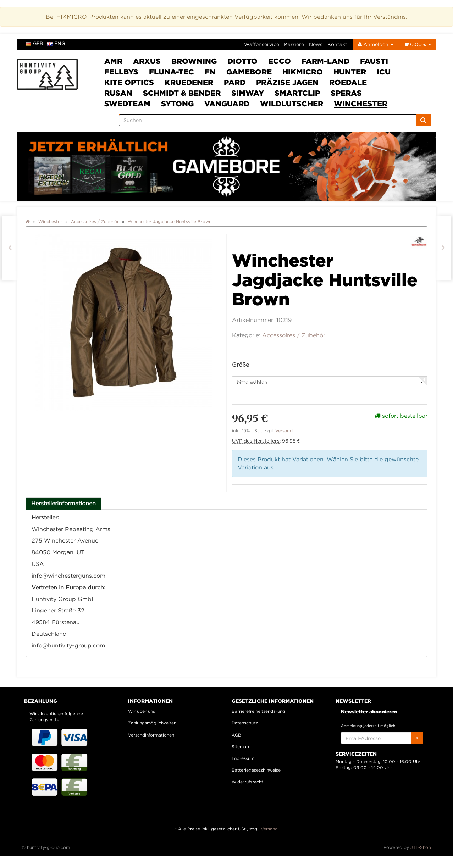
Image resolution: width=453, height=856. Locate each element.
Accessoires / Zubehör (293, 335)
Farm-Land (325, 61)
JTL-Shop (420, 847)
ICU (384, 71)
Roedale (348, 82)
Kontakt (337, 44)
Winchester (360, 103)
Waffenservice (261, 44)
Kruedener (189, 82)
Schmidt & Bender (182, 93)
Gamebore (249, 71)
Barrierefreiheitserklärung (258, 711)
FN (210, 71)
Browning (194, 61)
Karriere (294, 44)
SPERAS (346, 93)
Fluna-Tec (171, 71)
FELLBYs (121, 71)
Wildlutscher (291, 103)
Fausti (374, 61)
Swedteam (127, 103)
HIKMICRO (302, 71)
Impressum (243, 758)
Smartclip (297, 93)
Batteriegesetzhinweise (256, 770)
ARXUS (147, 61)
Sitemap (240, 746)
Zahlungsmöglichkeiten (152, 723)
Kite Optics (129, 82)
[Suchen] (267, 120)
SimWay (247, 93)
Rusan (118, 93)
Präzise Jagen (287, 82)
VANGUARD (226, 103)
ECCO (279, 61)
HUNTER (349, 71)
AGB (236, 735)
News (315, 44)
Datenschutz (245, 723)
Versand (284, 430)
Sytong (177, 103)
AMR (113, 61)
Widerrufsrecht (247, 781)
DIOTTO (242, 61)
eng (56, 43)
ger (34, 43)
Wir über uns (141, 711)
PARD (234, 82)
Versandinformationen (151, 735)
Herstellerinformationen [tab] (63, 503)
